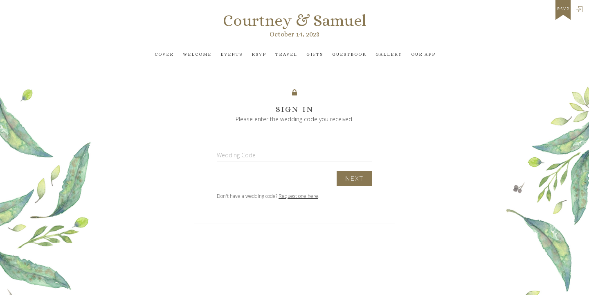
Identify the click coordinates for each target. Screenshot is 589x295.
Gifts (314, 54)
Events (231, 54)
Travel (286, 54)
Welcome (197, 54)
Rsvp (259, 54)
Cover (164, 54)
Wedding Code (236, 155)
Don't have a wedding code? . (268, 196)
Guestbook (349, 54)
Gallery (388, 54)
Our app (423, 54)
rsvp (563, 9)
